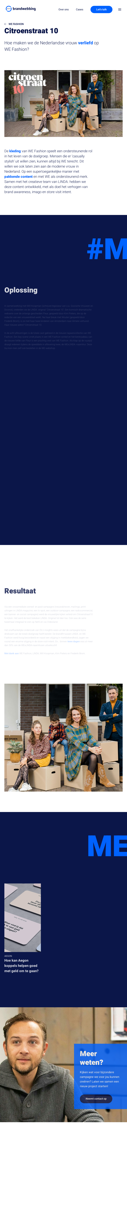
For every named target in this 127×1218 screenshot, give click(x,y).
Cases (79, 10)
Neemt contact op (96, 1103)
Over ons (63, 10)
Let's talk (101, 10)
